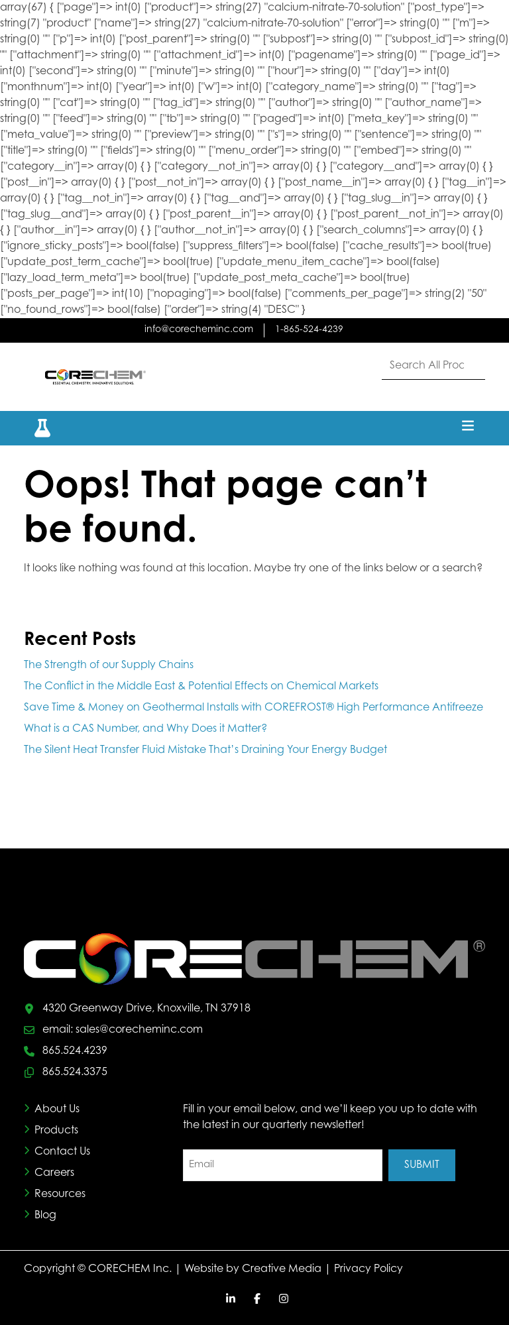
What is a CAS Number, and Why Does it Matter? (145, 729)
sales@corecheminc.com (139, 1030)
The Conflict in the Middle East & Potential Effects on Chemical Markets (201, 686)
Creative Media (281, 1269)
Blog (45, 1215)
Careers (54, 1173)
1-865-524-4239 (309, 330)
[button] (34, 428)
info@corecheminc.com (198, 330)
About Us (57, 1109)
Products (56, 1130)
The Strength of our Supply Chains (109, 665)
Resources (59, 1194)
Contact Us (62, 1152)
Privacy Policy (368, 1269)
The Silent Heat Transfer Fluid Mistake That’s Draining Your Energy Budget (207, 750)
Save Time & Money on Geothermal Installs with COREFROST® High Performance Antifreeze (253, 708)
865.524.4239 (74, 1051)
